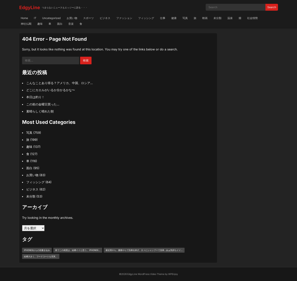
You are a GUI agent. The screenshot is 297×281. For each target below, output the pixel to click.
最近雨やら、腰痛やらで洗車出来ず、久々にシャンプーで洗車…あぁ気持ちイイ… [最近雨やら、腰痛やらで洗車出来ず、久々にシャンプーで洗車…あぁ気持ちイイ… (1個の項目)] (144, 250)
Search (271, 7)
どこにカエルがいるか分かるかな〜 (50, 90)
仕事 (162, 18)
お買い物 (72, 18)
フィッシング (146, 18)
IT (35, 18)
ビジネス (105, 18)
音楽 (71, 23)
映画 (205, 18)
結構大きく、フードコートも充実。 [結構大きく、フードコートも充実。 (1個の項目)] (40, 256)
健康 (174, 18)
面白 (59, 23)
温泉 (230, 18)
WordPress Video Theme (151, 274)
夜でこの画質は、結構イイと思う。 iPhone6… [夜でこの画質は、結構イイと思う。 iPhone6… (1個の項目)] (77, 250)
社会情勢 (252, 18)
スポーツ (88, 18)
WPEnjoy (173, 274)
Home (24, 18)
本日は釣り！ (35, 97)
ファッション (124, 18)
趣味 (40, 23)
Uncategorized (51, 18)
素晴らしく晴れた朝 (40, 111)
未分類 (217, 18)
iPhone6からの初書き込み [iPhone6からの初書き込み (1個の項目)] (37, 250)
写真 (185, 18)
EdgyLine (29, 7)
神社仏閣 (26, 23)
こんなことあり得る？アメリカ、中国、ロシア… (59, 83)
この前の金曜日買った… (42, 104)
